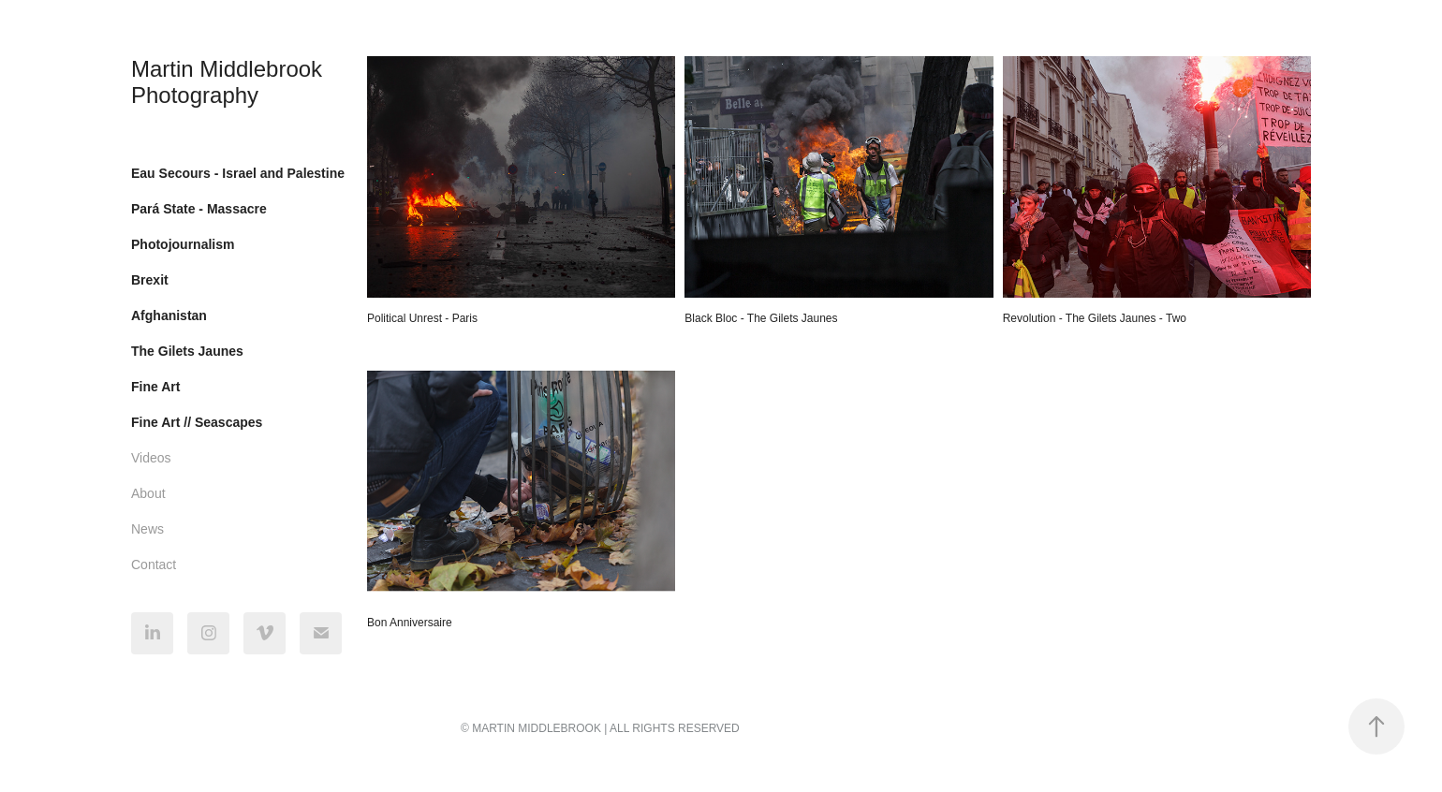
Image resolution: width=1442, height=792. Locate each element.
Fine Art (155, 386)
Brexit (150, 279)
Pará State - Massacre (199, 208)
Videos (151, 457)
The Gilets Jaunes (187, 351)
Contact (153, 564)
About (148, 493)
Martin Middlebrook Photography (230, 82)
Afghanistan (169, 315)
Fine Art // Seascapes (196, 422)
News (147, 528)
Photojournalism (182, 244)
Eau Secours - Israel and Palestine (238, 173)
